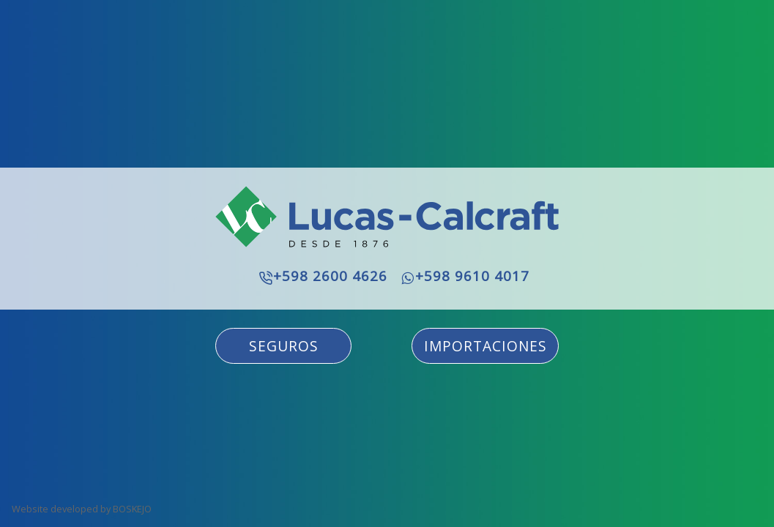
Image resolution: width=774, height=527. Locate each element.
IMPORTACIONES (485, 346)
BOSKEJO (132, 508)
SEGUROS (284, 346)
